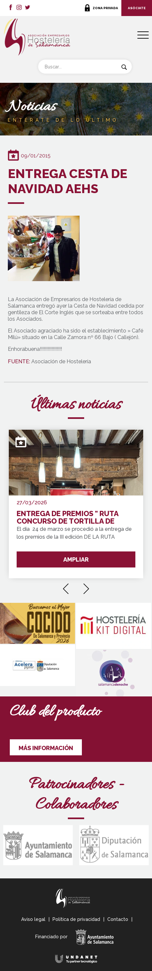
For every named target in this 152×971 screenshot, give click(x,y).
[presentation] (65, 586)
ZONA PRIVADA (105, 8)
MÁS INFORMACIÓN (46, 748)
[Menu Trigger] (143, 35)
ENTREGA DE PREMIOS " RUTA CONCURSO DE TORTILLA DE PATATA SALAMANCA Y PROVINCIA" (67, 517)
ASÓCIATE (136, 8)
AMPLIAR (76, 559)
